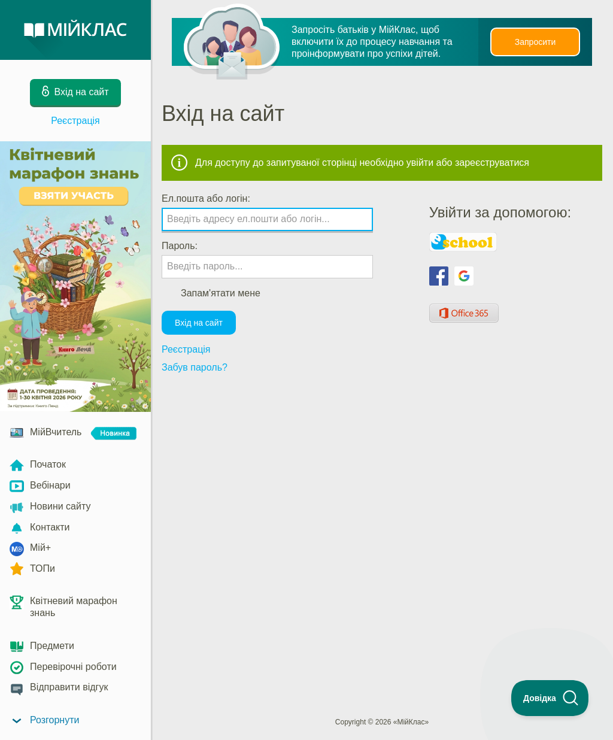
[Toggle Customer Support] (550, 698)
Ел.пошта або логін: (206, 198)
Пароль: (180, 246)
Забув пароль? (194, 367)
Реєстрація (75, 121)
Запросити (535, 42)
